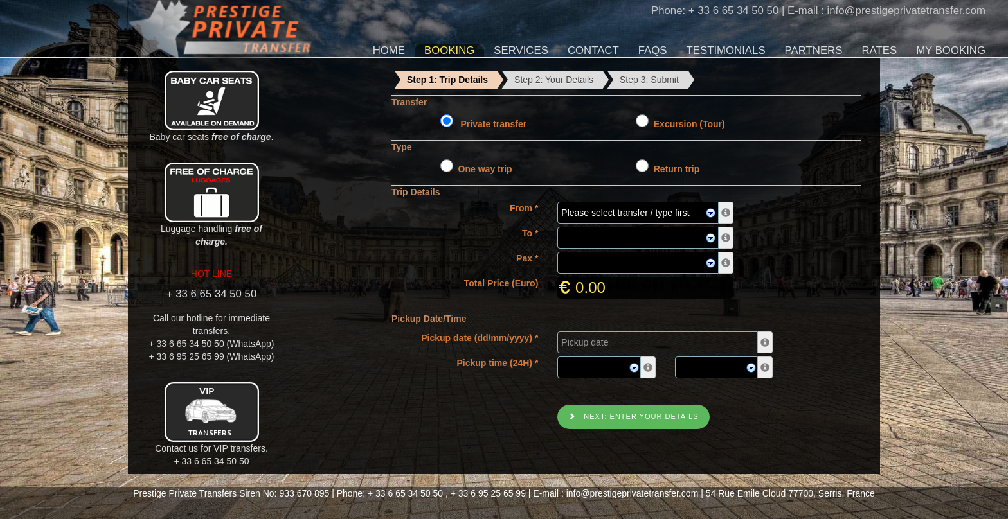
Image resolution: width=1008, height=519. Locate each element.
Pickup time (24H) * (498, 363)
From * (524, 208)
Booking (449, 50)
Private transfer (491, 124)
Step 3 (649, 80)
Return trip (674, 169)
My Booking (951, 50)
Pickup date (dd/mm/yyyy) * (479, 338)
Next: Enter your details (633, 416)
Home (389, 50)
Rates (879, 50)
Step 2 (553, 80)
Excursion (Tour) (687, 124)
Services (521, 50)
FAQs (652, 50)
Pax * (527, 258)
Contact (593, 50)
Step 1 (447, 80)
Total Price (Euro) (501, 283)
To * (530, 233)
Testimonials (726, 50)
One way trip (482, 169)
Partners (814, 50)
